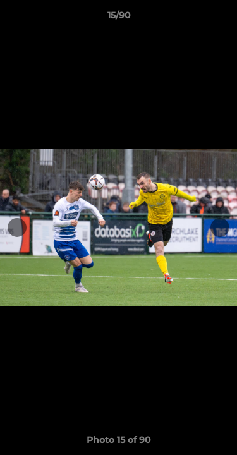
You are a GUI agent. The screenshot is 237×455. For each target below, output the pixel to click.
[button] (221, 18)
